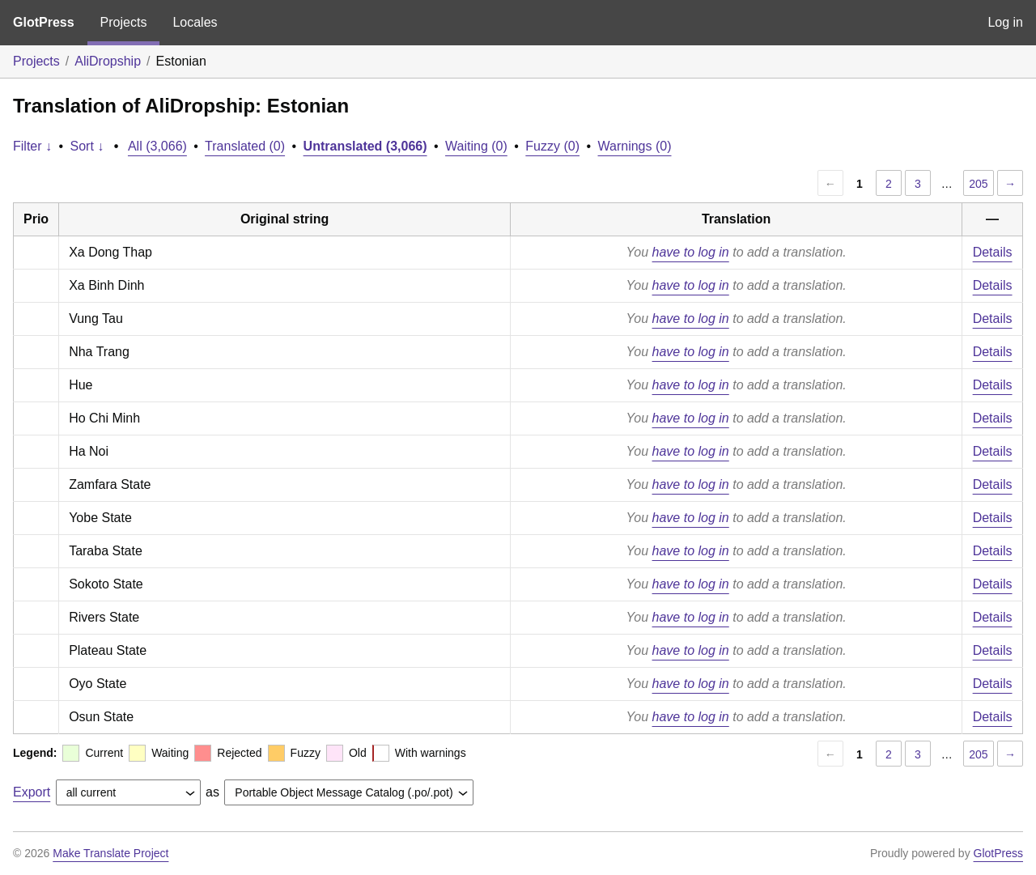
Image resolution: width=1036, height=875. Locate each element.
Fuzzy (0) (552, 146)
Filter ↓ (32, 146)
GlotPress (43, 22)
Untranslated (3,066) (365, 146)
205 (978, 183)
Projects (123, 22)
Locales (194, 22)
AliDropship (107, 61)
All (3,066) (157, 146)
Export (31, 792)
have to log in (690, 252)
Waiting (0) (476, 146)
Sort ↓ (87, 146)
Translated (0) (245, 146)
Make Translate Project (110, 853)
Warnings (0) (635, 146)
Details (993, 252)
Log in (1005, 22)
